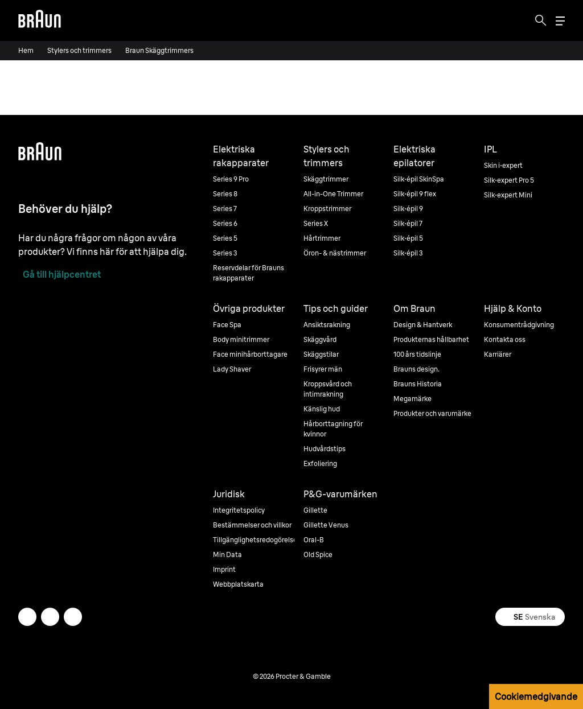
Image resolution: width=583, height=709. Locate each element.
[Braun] (39, 20)
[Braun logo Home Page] (39, 20)
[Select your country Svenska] (530, 617)
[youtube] (73, 617)
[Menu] (560, 21)
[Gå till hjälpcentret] (59, 274)
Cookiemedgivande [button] (536, 696)
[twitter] (27, 617)
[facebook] (50, 617)
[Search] (541, 20)
